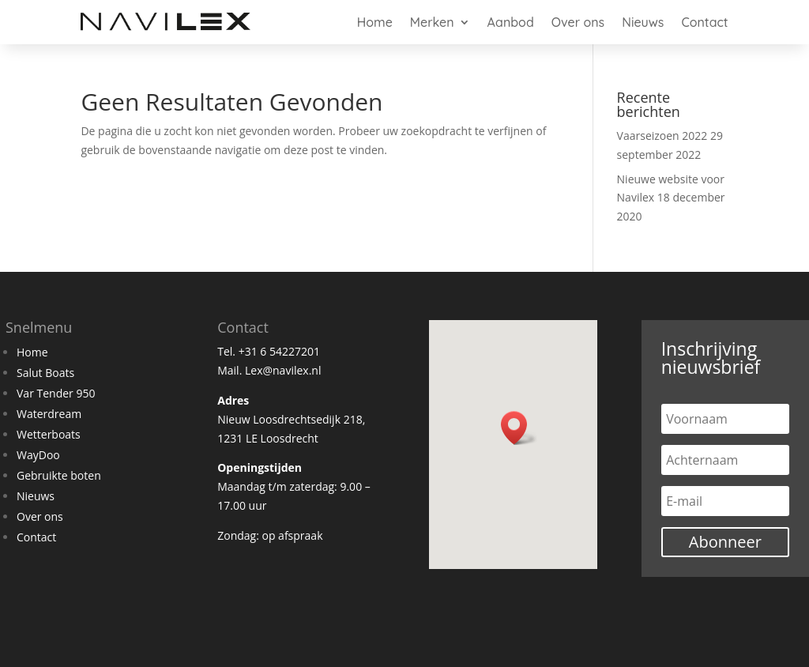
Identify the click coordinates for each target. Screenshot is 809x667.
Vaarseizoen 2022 (662, 135)
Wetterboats (49, 434)
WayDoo (38, 454)
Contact (704, 22)
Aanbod (510, 22)
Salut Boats (45, 372)
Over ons (577, 22)
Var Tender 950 (56, 393)
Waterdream (49, 413)
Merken (432, 22)
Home (375, 22)
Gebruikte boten (59, 475)
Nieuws (643, 22)
